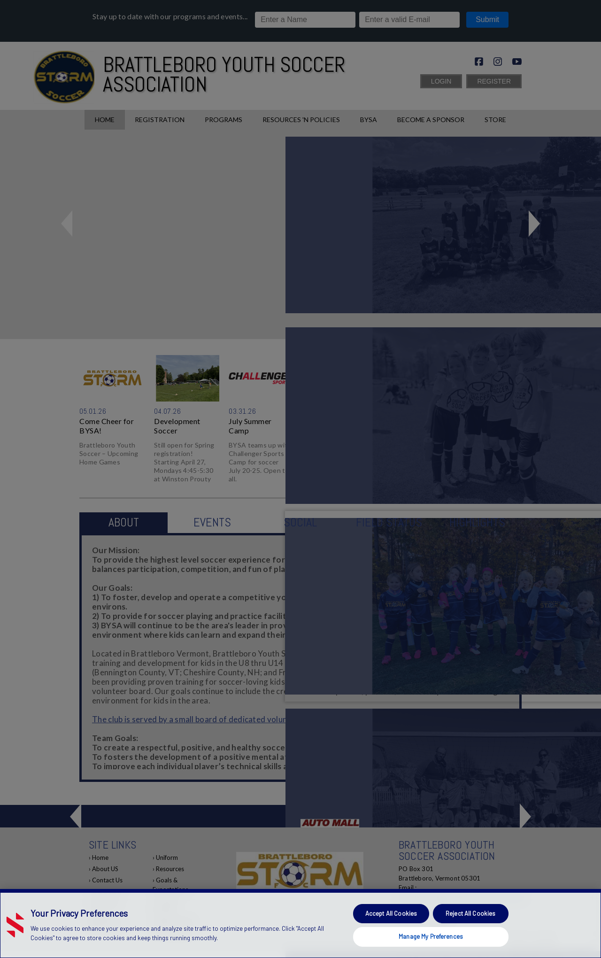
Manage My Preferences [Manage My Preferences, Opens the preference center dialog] (431, 936)
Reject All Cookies (470, 913)
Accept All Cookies (391, 913)
